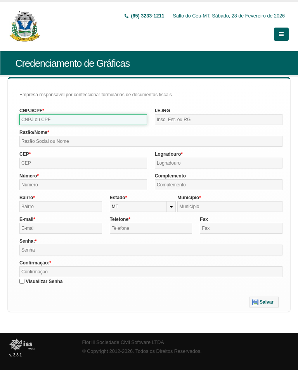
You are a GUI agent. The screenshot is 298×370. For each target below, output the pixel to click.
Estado (117, 197)
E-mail (26, 219)
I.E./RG (162, 110)
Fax (204, 219)
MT (115, 206)
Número (28, 176)
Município (188, 197)
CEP (24, 154)
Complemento (170, 176)
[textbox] (83, 119)
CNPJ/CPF (30, 110)
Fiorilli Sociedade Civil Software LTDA (123, 342)
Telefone (119, 219)
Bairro (26, 197)
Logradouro (168, 154)
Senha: (27, 241)
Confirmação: (34, 263)
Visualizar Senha (44, 281)
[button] (264, 302)
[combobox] (143, 206)
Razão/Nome (33, 132)
